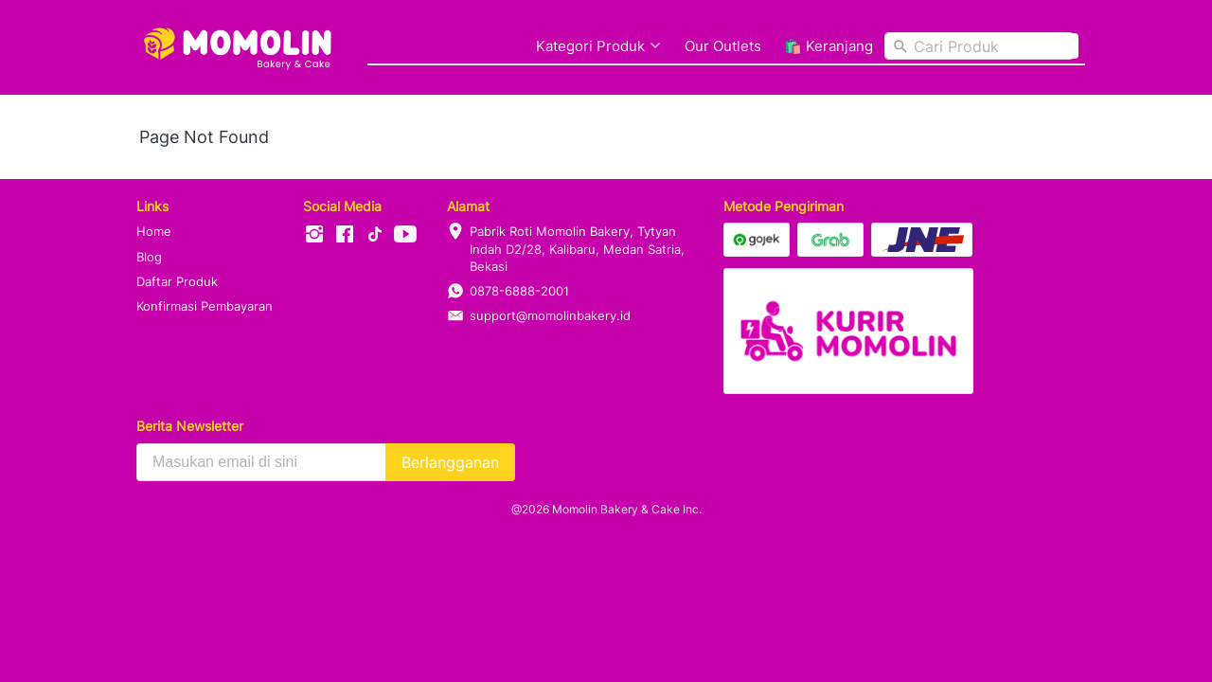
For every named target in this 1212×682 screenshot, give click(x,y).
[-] (314, 235)
